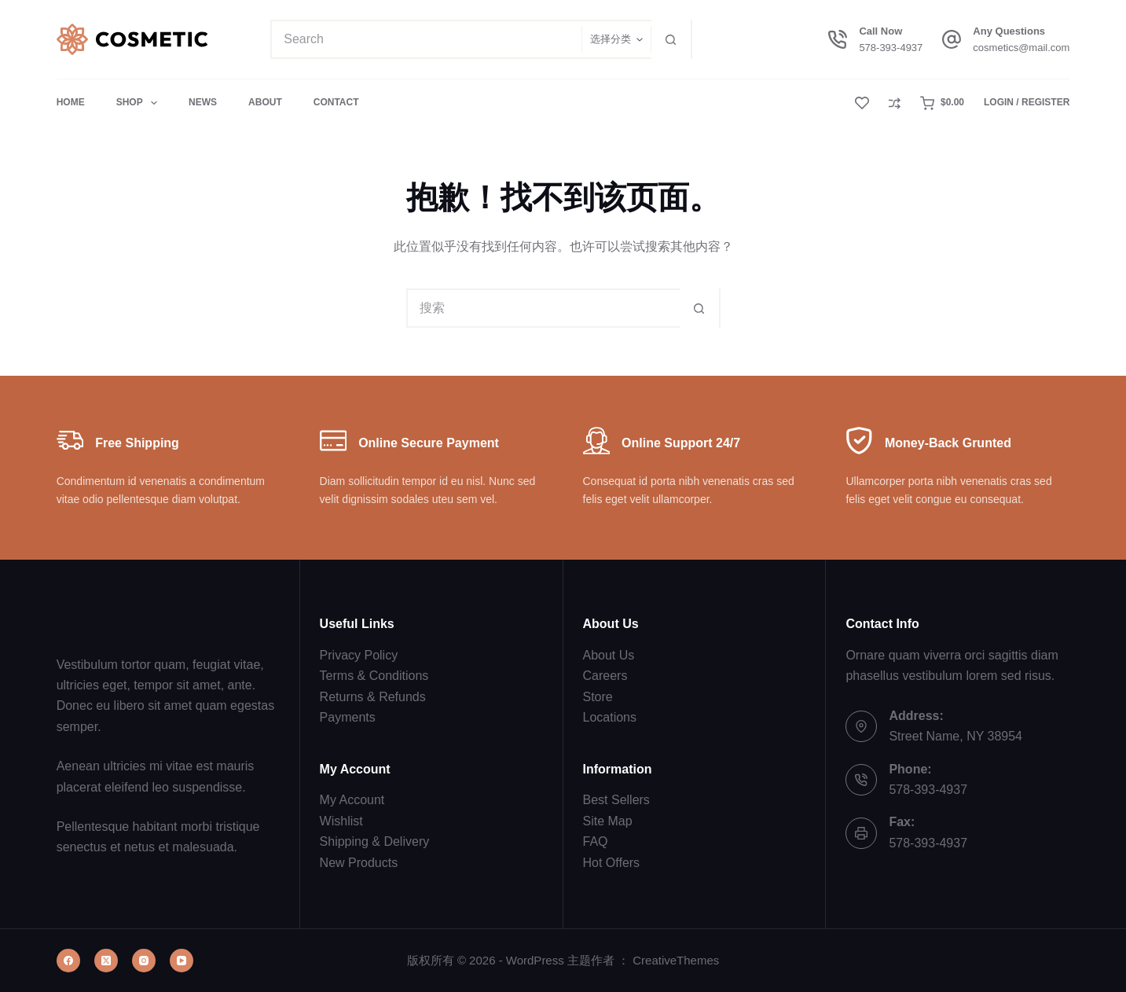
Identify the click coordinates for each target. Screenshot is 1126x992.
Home (71, 102)
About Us (609, 655)
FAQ (595, 841)
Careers (605, 675)
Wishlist (341, 821)
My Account (352, 799)
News (203, 102)
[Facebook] (68, 960)
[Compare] (894, 103)
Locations (610, 717)
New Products (359, 862)
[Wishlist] (862, 103)
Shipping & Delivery (375, 841)
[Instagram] (144, 960)
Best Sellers (616, 799)
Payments (348, 717)
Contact (336, 102)
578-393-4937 (890, 47)
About (265, 102)
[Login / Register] (1026, 103)
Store (598, 697)
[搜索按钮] (671, 39)
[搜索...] (426, 39)
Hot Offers (611, 862)
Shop (139, 103)
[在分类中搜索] (616, 39)
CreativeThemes (676, 960)
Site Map (608, 821)
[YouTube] (181, 960)
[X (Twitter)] (106, 960)
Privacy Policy (359, 655)
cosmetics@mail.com (1021, 47)
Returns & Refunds (373, 697)
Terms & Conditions (374, 675)
